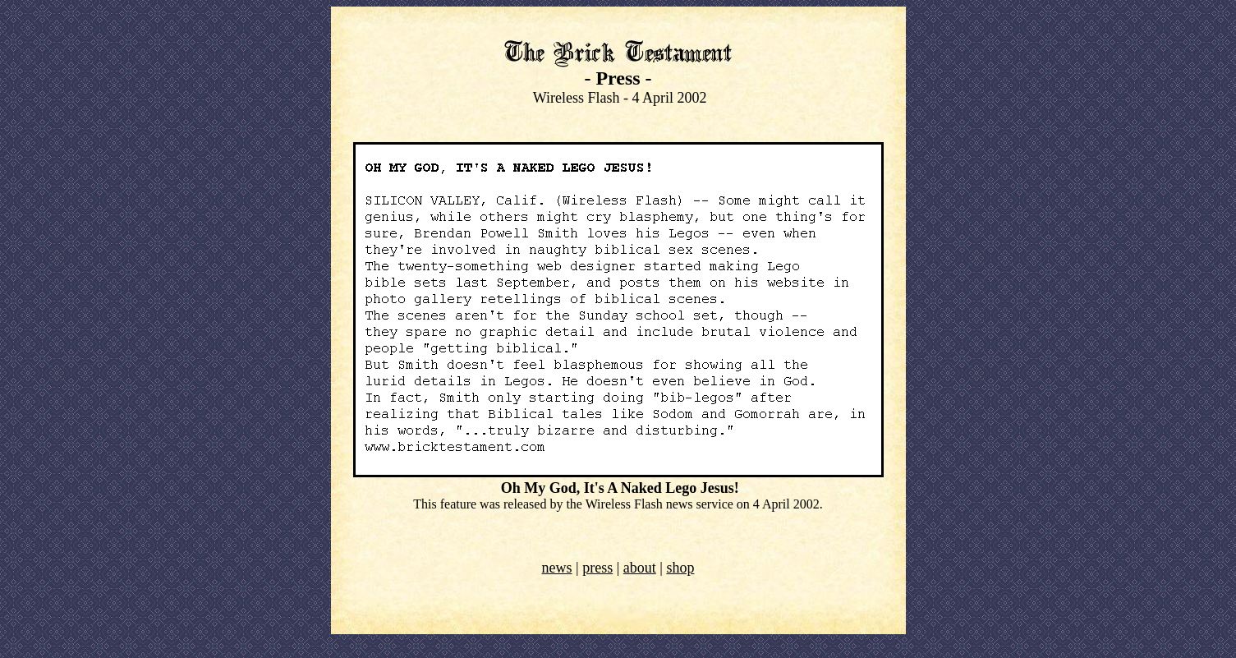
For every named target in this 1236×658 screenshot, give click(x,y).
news (557, 567)
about (639, 567)
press (597, 567)
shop (680, 567)
